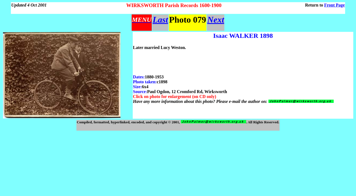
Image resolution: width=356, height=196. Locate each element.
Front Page (334, 5)
